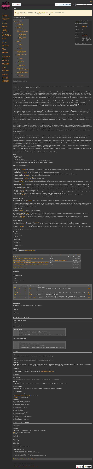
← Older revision (23, 14)
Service (30, 294)
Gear (30, 292)
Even (89, 288)
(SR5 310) (26, 178)
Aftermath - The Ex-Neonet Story (61, 260)
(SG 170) (25, 172)
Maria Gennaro (22, 142)
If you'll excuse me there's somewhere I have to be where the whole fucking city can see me (31, 262)
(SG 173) (23, 191)
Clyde (15, 294)
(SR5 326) (30, 200)
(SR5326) (28, 201)
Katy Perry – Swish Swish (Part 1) (20, 267)
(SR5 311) (23, 194)
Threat (69, 255)
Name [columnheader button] (30, 255)
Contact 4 (16, 292)
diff (18, 14)
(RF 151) (22, 217)
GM (51, 255)
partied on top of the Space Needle (47, 371)
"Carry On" (16, 397)
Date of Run (76, 255)
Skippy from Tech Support (30, 250)
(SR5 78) (37, 222)
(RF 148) (22, 214)
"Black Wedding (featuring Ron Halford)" (22, 395)
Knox (14, 432)
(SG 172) (23, 184)
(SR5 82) (22, 226)
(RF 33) (24, 223)
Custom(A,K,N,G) (32, 297)
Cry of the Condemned (17, 256)
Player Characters (32, 458)
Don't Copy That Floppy (17, 266)
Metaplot (60, 255)
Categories (15, 458)
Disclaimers (35, 466)
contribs (51, 12)
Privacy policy (16, 466)
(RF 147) (27, 213)
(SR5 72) (21, 210)
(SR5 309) (24, 169)
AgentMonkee (84, 26)
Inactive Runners (23, 458)
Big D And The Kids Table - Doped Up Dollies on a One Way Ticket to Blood (28, 258)
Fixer (30, 288)
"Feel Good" (16, 409)
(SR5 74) (25, 211)
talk (47, 12)
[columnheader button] (52, 255)
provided (45, 370)
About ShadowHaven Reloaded (26, 466)
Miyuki (15, 297)
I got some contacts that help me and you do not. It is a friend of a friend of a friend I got (30, 264)
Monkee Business (85, 35)
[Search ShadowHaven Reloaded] (83, 5)
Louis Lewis (16, 290)
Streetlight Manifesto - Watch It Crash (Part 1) (22, 260)
